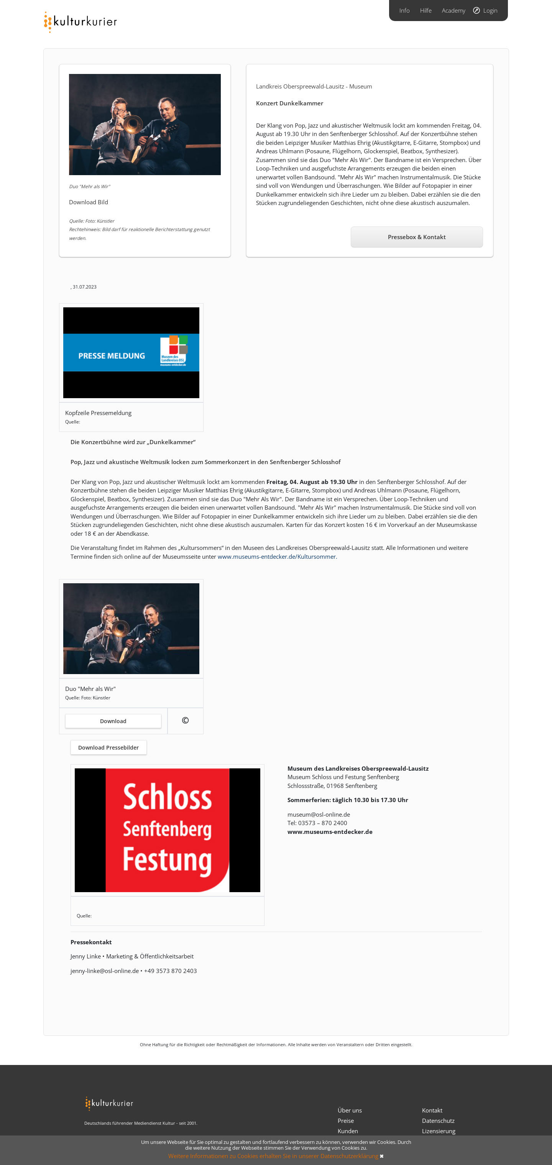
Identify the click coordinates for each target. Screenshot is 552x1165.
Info (404, 10)
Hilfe (426, 10)
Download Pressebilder (108, 747)
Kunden (348, 1131)
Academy (453, 10)
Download (113, 721)
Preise (346, 1120)
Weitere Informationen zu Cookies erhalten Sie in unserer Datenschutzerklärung (273, 1156)
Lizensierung (438, 1131)
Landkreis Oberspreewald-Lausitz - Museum (314, 86)
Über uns (350, 1110)
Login (490, 10)
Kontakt (432, 1110)
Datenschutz (438, 1120)
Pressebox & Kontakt (417, 237)
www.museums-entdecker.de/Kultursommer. (277, 556)
